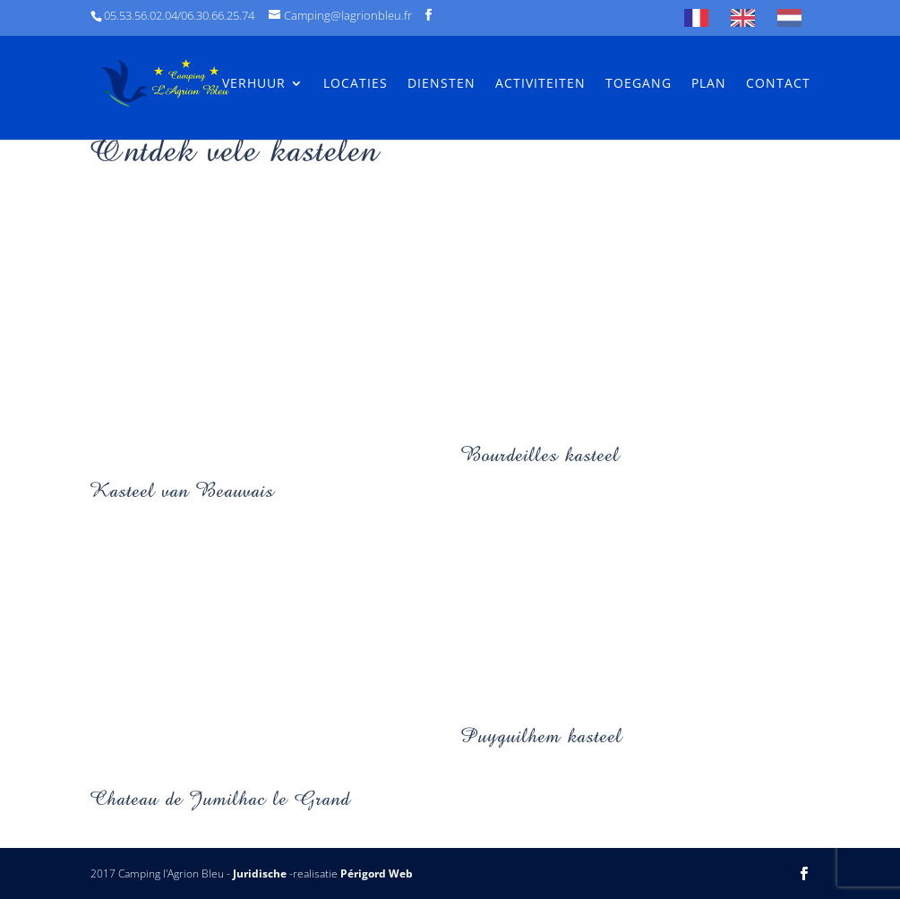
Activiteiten (540, 84)
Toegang (638, 84)
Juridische (260, 873)
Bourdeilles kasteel (540, 454)
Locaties (355, 84)
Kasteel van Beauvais (182, 490)
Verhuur (254, 84)
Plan (708, 84)
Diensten (441, 84)
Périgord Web (376, 873)
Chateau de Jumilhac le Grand (220, 798)
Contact (778, 84)
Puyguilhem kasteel (541, 736)
